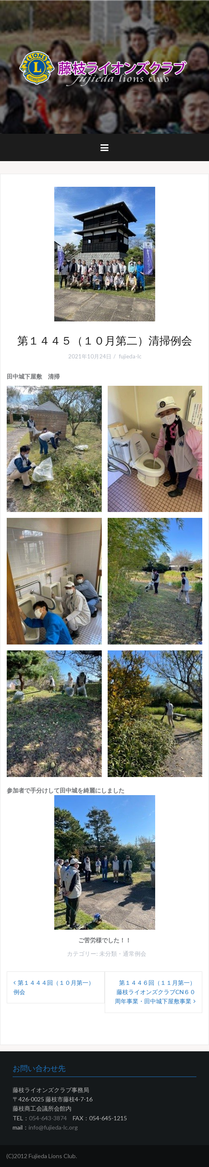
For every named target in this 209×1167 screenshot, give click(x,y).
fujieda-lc (130, 356)
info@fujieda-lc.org (53, 1127)
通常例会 (134, 953)
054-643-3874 (48, 1118)
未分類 (108, 953)
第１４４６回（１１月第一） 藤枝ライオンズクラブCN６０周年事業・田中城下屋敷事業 (158, 992)
